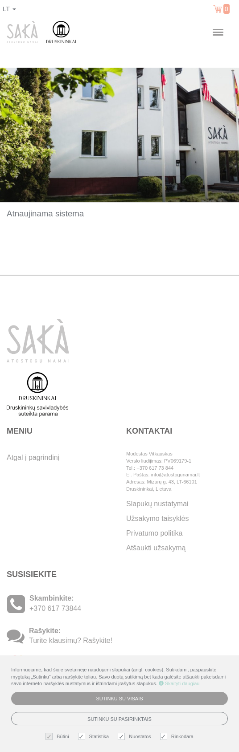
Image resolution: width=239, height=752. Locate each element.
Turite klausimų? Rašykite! (70, 640)
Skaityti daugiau (179, 683)
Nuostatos (135, 737)
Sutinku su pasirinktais (119, 719)
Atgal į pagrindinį (33, 457)
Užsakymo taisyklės (157, 518)
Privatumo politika (154, 533)
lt (9, 8)
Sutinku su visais (119, 698)
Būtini (58, 737)
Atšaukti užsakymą (155, 548)
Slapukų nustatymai (157, 504)
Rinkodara (178, 737)
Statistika (94, 737)
